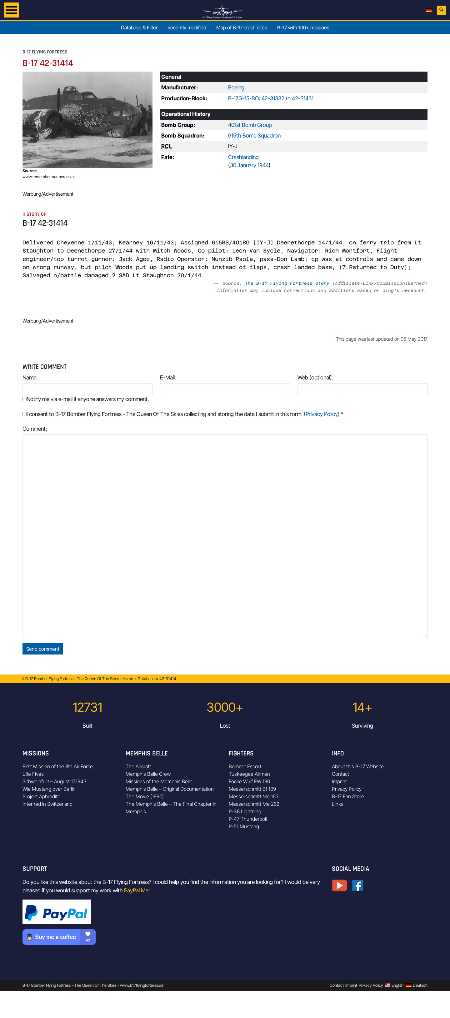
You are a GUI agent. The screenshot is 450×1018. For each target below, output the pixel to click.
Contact (340, 774)
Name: (30, 377)
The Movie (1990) (145, 796)
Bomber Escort (245, 766)
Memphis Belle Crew (148, 774)
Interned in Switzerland (47, 804)
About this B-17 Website (358, 766)
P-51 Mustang (244, 826)
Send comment (42, 649)
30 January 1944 (249, 165)
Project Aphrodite (41, 796)
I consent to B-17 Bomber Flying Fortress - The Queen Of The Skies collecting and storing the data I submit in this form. (182, 414)
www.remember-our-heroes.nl (48, 176)
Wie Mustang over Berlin (49, 789)
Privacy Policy (347, 789)
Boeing (236, 87)
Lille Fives (33, 774)
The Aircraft (138, 766)
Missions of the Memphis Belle (159, 781)
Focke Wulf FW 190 (249, 781)
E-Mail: (168, 377)
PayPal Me (136, 890)
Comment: (34, 428)
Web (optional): (315, 377)
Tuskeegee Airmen (249, 774)
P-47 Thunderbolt (248, 819)
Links (337, 804)
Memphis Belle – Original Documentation (170, 789)
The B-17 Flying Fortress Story (287, 283)
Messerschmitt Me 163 (254, 796)
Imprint (339, 781)
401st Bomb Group (250, 125)
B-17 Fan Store (348, 796)
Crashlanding (243, 157)
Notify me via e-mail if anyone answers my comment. (85, 399)
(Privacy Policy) (322, 414)
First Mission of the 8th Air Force (57, 766)
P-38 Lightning (245, 811)
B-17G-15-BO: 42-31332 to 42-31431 (270, 98)
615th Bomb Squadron (254, 135)
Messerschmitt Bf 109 (252, 789)
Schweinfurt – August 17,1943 (54, 781)
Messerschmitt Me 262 (254, 804)
